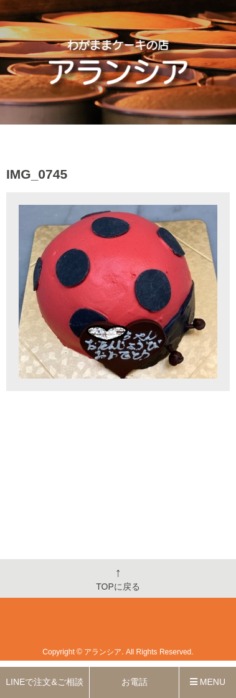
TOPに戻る (118, 578)
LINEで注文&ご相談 (44, 682)
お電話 (134, 682)
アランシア (102, 652)
